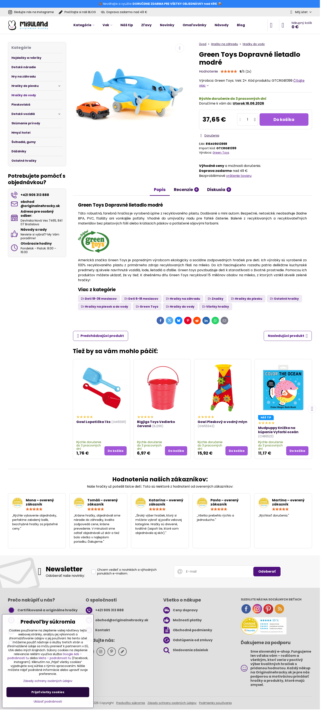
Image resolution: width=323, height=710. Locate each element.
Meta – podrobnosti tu (55, 658)
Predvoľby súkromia (130, 703)
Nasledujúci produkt (288, 335)
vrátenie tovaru (238, 175)
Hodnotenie (208, 71)
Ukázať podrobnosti (48, 702)
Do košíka (283, 119)
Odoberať (267, 571)
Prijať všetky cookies (47, 692)
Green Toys (221, 152)
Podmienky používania (215, 703)
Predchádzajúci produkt (100, 335)
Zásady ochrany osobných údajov (172, 703)
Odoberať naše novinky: (65, 575)
